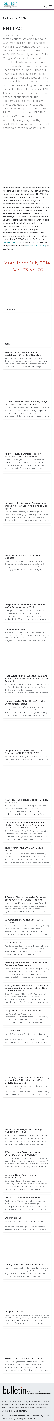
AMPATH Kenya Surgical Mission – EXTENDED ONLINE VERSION (24, 455)
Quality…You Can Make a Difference (24, 1264)
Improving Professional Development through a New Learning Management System (26, 506)
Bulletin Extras (13, 1217)
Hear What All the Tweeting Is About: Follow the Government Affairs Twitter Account (26, 678)
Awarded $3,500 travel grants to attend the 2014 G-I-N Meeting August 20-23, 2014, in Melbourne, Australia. (26, 759)
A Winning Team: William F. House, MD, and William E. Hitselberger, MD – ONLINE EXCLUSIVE (27, 1080)
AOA (7, 344)
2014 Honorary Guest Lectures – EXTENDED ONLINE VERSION (22, 1153)
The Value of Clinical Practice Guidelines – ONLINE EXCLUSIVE (23, 353)
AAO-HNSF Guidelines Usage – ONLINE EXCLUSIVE (26, 801)
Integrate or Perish (15, 1311)
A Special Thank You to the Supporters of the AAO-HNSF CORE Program (27, 898)
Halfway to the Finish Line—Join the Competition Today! (25, 702)
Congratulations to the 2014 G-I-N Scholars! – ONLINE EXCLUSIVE (23, 751)
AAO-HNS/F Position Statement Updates (22, 556)
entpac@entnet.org (36, 245)
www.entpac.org (11, 242)
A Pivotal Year (12, 1030)
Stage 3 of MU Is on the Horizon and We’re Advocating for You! (25, 606)
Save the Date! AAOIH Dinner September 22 (21, 1176)
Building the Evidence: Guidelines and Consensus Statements (26, 964)
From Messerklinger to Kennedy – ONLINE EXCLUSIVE (24, 1130)
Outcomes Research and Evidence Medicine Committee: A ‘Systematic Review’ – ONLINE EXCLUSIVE (24, 825)
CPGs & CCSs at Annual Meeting (22, 1197)
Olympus (10, 309)
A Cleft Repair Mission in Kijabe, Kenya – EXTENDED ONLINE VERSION (27, 403)
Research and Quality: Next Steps (23, 1358)
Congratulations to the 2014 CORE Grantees (24, 921)
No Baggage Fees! (15, 629)
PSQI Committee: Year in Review (23, 1010)
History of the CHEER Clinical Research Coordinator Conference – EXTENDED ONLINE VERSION (27, 988)
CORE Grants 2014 (15, 942)
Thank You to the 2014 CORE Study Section (24, 849)
